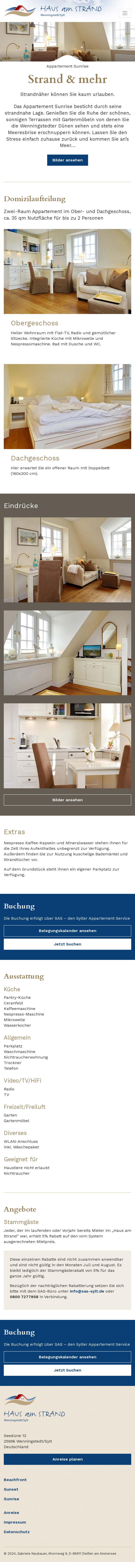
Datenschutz (17, 1531)
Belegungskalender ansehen (67, 930)
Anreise (11, 1512)
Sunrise (11, 1498)
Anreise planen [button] (67, 1459)
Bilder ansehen (67, 160)
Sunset (11, 1489)
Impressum (15, 1522)
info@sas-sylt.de (87, 1291)
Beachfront (15, 1479)
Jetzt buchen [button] (67, 944)
